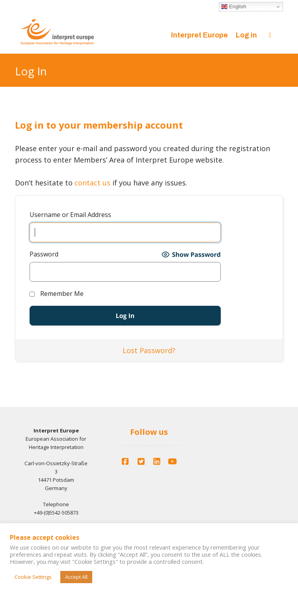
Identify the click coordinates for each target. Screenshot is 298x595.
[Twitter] (141, 462)
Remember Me (57, 293)
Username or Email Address (70, 214)
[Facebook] (125, 462)
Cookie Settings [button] (33, 576)
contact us (92, 182)
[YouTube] (173, 462)
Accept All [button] (76, 576)
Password (44, 254)
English (233, 7)
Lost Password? (149, 350)
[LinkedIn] (157, 462)
